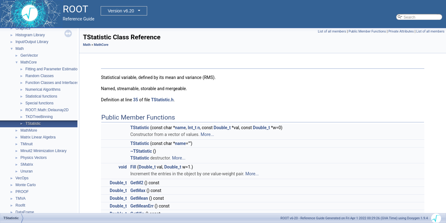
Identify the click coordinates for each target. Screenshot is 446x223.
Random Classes (39, 76)
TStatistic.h (162, 99)
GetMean (139, 198)
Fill (133, 166)
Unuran (26, 171)
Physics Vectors (33, 157)
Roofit (20, 205)
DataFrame (24, 212)
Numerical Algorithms (42, 89)
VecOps (21, 178)
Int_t (192, 127)
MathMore (28, 130)
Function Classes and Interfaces (51, 83)
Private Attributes (401, 31)
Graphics (22, 28)
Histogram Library (30, 35)
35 (135, 99)
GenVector (29, 55)
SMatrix (26, 164)
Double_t (222, 127)
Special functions (39, 103)
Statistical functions (41, 96)
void (123, 166)
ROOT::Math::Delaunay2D (46, 110)
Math (19, 48)
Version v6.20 (121, 10)
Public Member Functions (367, 31)
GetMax (138, 190)
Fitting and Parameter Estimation (52, 69)
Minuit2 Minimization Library (43, 151)
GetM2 (136, 182)
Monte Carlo (25, 185)
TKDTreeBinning (39, 117)
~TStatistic (141, 151)
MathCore (28, 62)
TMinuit (26, 144)
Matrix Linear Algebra (37, 137)
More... (207, 134)
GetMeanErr (142, 205)
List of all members (332, 31)
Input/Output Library (31, 42)
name (180, 127)
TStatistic (33, 123)
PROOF (22, 192)
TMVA (20, 198)
